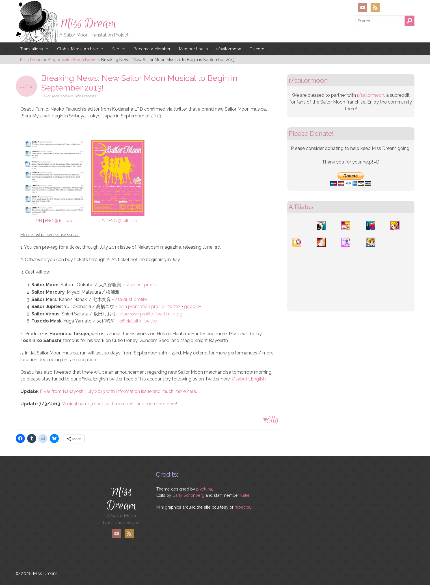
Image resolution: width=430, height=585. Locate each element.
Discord (257, 48)
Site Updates (85, 96)
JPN (38, 220)
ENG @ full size (59, 220)
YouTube (363, 7)
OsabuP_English (249, 379)
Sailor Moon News (56, 96)
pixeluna (204, 489)
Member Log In (193, 48)
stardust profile (141, 284)
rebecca (242, 507)
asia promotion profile (141, 306)
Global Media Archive (77, 48)
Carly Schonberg (188, 495)
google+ (192, 306)
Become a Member (151, 48)
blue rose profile (136, 314)
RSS (375, 7)
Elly (273, 419)
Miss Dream (87, 23)
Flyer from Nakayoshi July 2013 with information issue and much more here (118, 391)
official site (130, 321)
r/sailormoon (228, 48)
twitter (174, 306)
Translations (31, 48)
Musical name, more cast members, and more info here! (119, 404)
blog (177, 314)
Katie (245, 495)
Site (115, 48)
